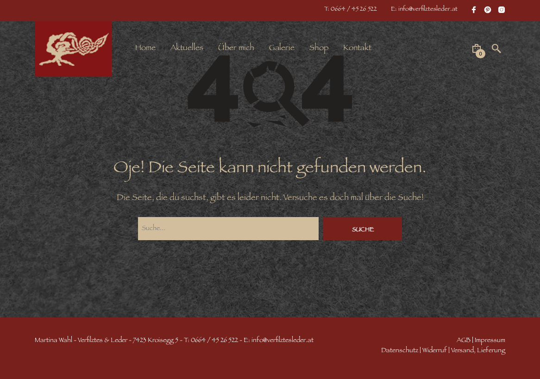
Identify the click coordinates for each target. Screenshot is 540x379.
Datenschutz (399, 351)
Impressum (490, 341)
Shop (318, 49)
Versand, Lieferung (478, 351)
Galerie (282, 49)
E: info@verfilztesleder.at (424, 9)
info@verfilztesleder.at (282, 341)
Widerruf (434, 351)
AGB (464, 341)
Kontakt (357, 49)
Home (145, 49)
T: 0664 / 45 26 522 (350, 9)
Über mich (236, 49)
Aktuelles (186, 49)
